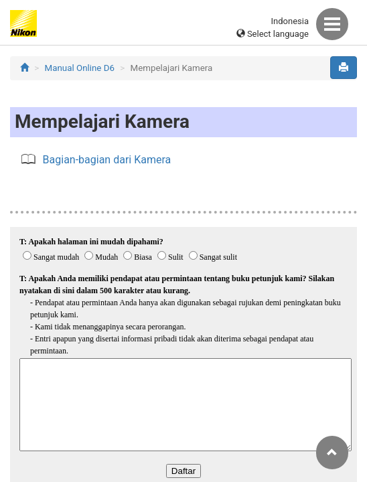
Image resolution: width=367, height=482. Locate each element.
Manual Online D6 (80, 68)
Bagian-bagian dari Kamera (107, 159)
